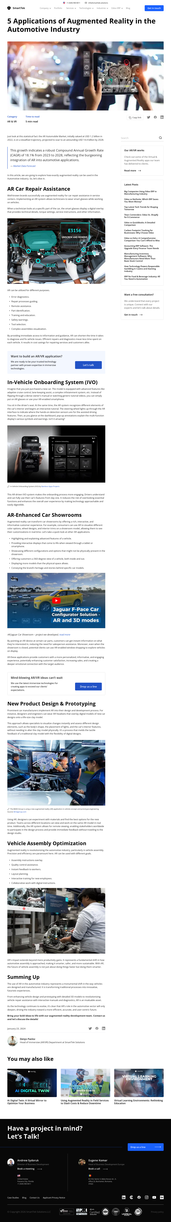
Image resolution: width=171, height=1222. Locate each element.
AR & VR (12, 121)
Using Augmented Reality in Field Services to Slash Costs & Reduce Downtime (85, 1102)
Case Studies (13, 1197)
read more (64, 634)
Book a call (98, 1168)
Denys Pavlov (27, 1039)
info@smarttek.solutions (98, 3)
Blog (128, 8)
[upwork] (162, 1197)
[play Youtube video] (56, 600)
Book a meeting (29, 1168)
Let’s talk (88, 365)
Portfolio (58, 8)
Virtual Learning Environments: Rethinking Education (138, 1102)
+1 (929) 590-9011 (73, 3)
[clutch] (131, 1197)
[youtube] (154, 1197)
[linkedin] (124, 1197)
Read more (132, 170)
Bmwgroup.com (20, 812)
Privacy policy (157, 1211)
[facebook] (139, 1197)
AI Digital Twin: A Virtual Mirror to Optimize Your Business (26, 1102)
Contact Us (35, 1197)
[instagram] (146, 1197)
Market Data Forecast (24, 165)
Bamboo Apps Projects (50, 486)
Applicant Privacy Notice (54, 1197)
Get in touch (154, 8)
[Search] (142, 138)
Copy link (136, 117)
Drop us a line (88, 686)
